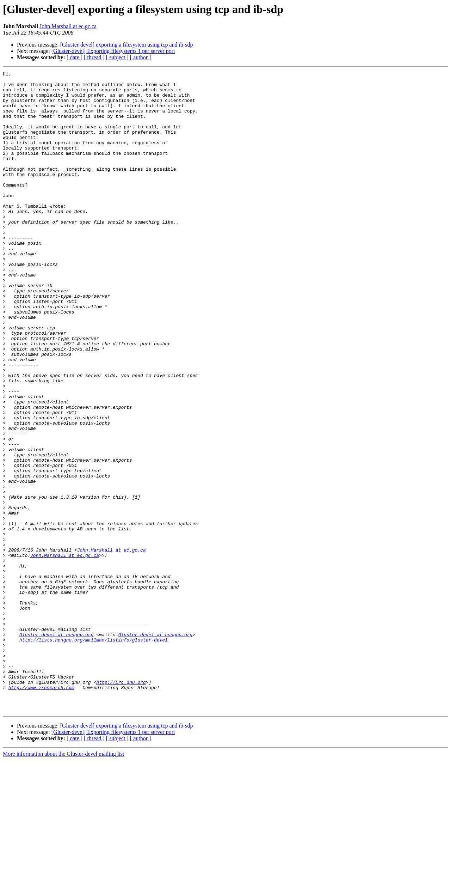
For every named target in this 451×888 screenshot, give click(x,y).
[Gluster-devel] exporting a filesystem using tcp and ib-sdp (126, 45)
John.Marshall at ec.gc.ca (68, 26)
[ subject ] (117, 57)
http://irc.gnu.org (121, 805)
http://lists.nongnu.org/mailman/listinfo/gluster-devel (93, 754)
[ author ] (140, 57)
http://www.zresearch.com (41, 811)
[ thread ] (94, 57)
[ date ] (74, 57)
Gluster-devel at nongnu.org (56, 747)
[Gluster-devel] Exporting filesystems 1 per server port (113, 51)
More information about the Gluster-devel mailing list (63, 882)
